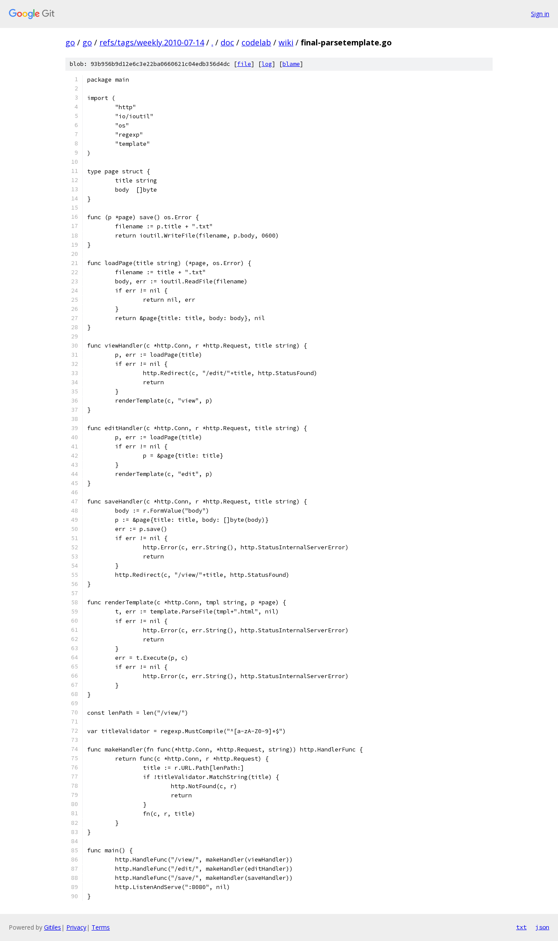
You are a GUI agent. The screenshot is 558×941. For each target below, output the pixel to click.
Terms (101, 927)
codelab (256, 42)
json (542, 927)
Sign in (540, 14)
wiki (286, 42)
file (244, 64)
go (70, 42)
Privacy (76, 927)
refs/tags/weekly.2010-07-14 (151, 42)
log (267, 64)
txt (521, 927)
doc (227, 42)
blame (291, 64)
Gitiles (52, 927)
